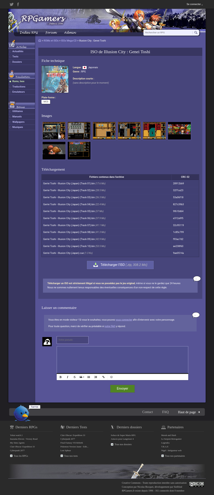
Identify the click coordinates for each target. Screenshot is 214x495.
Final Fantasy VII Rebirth (72, 442)
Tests (15, 56)
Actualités (17, 51)
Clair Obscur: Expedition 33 (22, 446)
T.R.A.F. (165, 446)
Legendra (165, 442)
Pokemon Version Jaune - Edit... (75, 446)
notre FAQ (110, 326)
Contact (147, 412)
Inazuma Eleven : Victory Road (23, 439)
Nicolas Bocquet (145, 486)
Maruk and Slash (168, 435)
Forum (50, 32)
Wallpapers (18, 122)
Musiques (17, 127)
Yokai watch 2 (16, 435)
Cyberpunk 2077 (17, 450)
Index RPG (29, 32)
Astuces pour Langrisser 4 (122, 439)
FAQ (165, 412)
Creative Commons (131, 482)
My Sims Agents (17, 442)
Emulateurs (18, 91)
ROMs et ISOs (51, 40)
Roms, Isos (18, 81)
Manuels (17, 116)
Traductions (18, 86)
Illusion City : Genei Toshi (127, 51)
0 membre (179, 490)
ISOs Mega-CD (69, 40)
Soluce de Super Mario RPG (123, 435)
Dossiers (17, 62)
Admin (70, 32)
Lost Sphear (66, 450)
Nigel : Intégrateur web (171, 450)
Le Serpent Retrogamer (171, 439)
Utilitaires (17, 111)
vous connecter (124, 319)
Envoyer (122, 388)
